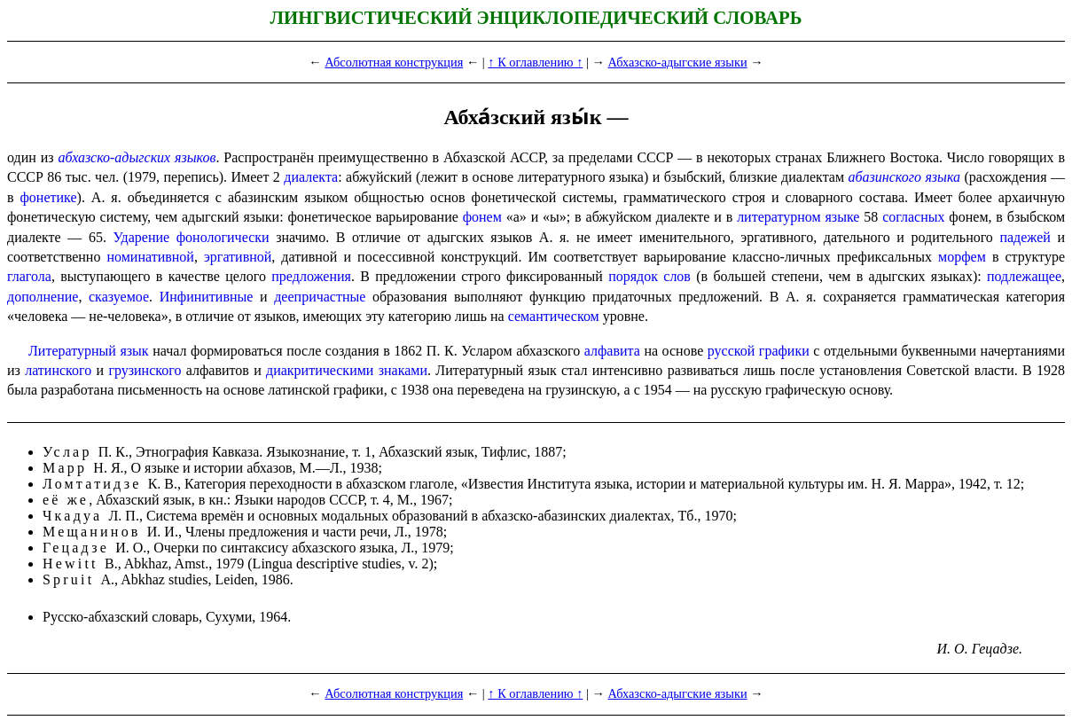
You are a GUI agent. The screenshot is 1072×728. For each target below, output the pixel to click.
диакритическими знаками (346, 370)
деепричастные (319, 296)
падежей (1024, 237)
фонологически (223, 237)
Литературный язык (88, 350)
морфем (962, 256)
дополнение (42, 296)
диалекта (311, 176)
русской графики (759, 350)
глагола (29, 276)
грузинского (144, 370)
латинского (58, 370)
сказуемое (119, 296)
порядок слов (649, 276)
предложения (311, 276)
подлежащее (1024, 276)
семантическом (553, 316)
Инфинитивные (207, 296)
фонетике (48, 197)
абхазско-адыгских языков (136, 157)
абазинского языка (905, 176)
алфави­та (612, 350)
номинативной (149, 256)
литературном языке (798, 216)
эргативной (237, 256)
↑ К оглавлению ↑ (535, 62)
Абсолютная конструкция (394, 62)
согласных (913, 216)
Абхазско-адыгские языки (677, 62)
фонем (482, 216)
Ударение (141, 237)
